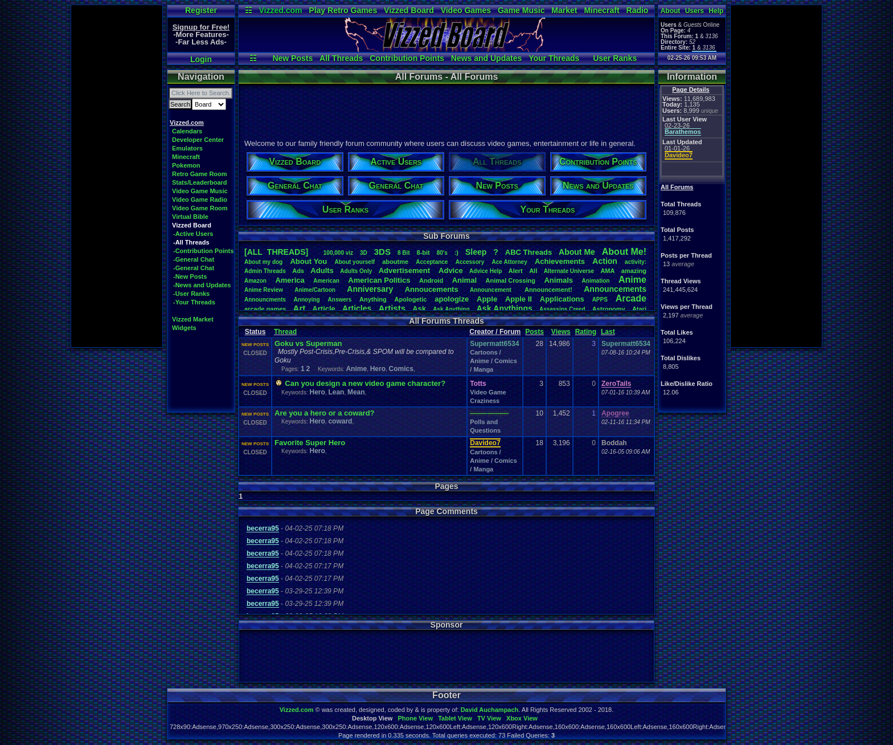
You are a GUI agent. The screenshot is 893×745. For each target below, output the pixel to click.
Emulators (187, 148)
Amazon (255, 281)
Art (299, 308)
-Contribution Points (203, 250)
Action (604, 261)
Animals (558, 280)
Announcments (265, 299)
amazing (633, 270)
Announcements (615, 289)
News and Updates (486, 58)
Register (201, 10)
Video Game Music (200, 191)
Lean (336, 392)
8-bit (423, 252)
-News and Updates (202, 285)
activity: (635, 262)
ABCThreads (528, 252)
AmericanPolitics (379, 280)
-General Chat (193, 259)
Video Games (466, 10)
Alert (516, 270)
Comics (401, 369)
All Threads (341, 58)
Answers (340, 299)
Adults (321, 270)
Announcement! (548, 289)
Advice (451, 270)
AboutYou (308, 261)
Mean (356, 392)
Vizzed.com (280, 10)
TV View (489, 718)
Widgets (184, 327)
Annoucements (431, 289)
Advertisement (405, 270)
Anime (632, 279)
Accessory (470, 262)
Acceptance (432, 262)
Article (323, 308)
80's (442, 253)
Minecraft (601, 10)
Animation (596, 281)
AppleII (518, 299)
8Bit (404, 253)
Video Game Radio (199, 199)
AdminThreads (265, 271)
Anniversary (370, 289)
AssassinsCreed (562, 309)
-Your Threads (194, 302)
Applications (562, 299)
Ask (419, 308)
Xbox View (522, 718)
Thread (285, 332)
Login (201, 59)
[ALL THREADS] (276, 252)
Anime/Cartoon (314, 290)
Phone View (415, 718)
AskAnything (451, 309)
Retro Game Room (199, 173)
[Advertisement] (116, 176)
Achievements (560, 261)
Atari (639, 309)
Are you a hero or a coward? (325, 413)
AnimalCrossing (510, 280)
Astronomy (608, 309)
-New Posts (190, 276)
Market (564, 10)
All (533, 270)
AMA (607, 270)
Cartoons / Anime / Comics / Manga (493, 361)
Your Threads (554, 58)
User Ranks (615, 58)
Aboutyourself (354, 262)
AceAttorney (509, 262)
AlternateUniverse (569, 271)
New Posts (292, 58)
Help (715, 11)
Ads (298, 270)
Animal (464, 280)
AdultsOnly (356, 271)
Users (694, 11)
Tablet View (455, 718)
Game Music (521, 10)
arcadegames (265, 309)
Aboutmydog (263, 262)
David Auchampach (490, 709)
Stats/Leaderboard (199, 182)
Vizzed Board (409, 10)
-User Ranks (191, 293)
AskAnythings (504, 308)
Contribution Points (407, 58)
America (289, 280)
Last (608, 332)
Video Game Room (200, 208)
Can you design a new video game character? (365, 383)
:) (456, 252)
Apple (487, 299)
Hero (378, 369)
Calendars (187, 131)
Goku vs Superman (308, 343)
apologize (452, 299)
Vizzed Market (193, 319)
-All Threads (191, 242)
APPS (600, 299)
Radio (637, 10)
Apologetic (411, 299)
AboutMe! (624, 252)
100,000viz (338, 253)
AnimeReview (263, 290)
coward (340, 421)
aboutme (395, 261)
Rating (585, 332)
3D (363, 253)
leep (475, 252)
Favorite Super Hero (310, 442)
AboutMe (577, 252)
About (671, 11)
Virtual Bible (190, 216)
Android (431, 280)
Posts (534, 332)
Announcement (491, 290)
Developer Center (198, 139)
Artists (391, 308)
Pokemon (186, 165)
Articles (356, 308)
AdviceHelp (485, 271)
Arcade (631, 298)
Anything (373, 299)
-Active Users (193, 233)
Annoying (307, 299)
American (326, 281)
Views (561, 332)
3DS (382, 252)
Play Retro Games (343, 10)
